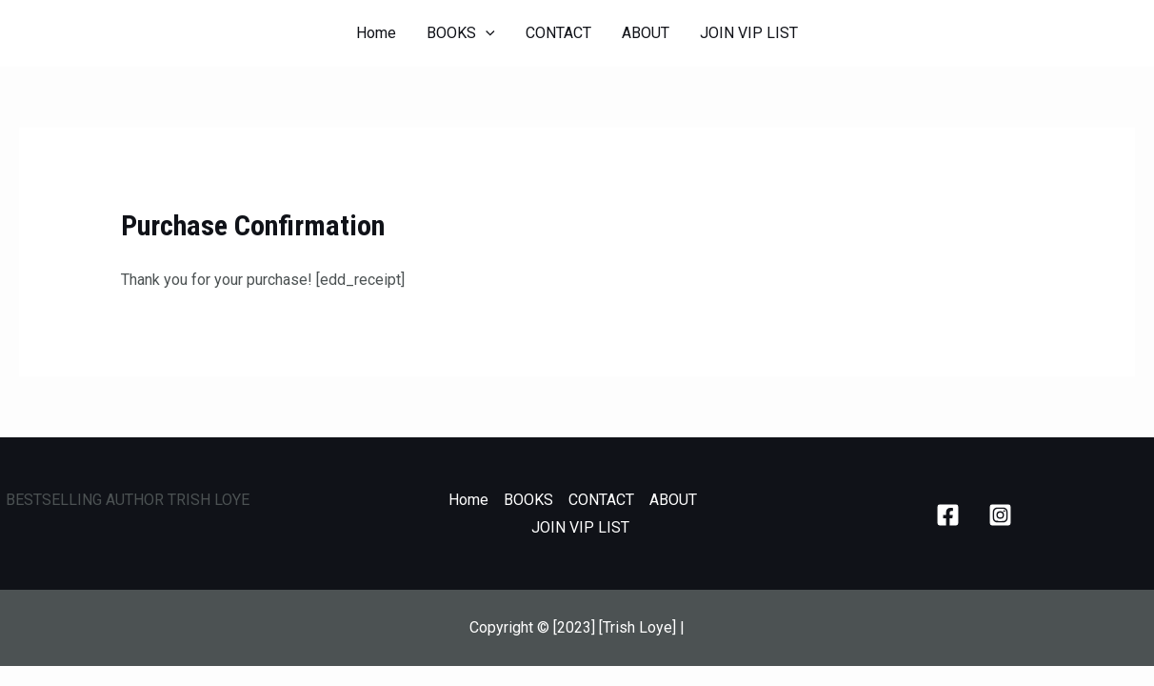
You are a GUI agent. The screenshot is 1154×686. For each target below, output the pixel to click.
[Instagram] (1000, 515)
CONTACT (558, 33)
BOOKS (461, 33)
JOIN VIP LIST (749, 33)
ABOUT (645, 33)
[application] (485, 33)
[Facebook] (948, 515)
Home (376, 33)
